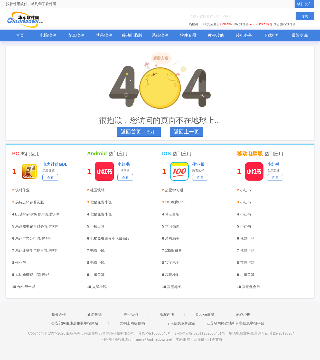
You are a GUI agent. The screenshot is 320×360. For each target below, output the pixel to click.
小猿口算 (97, 226)
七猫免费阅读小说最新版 (110, 238)
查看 (50, 177)
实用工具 (273, 171)
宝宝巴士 (172, 262)
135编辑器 (173, 250)
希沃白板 (172, 214)
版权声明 (167, 314)
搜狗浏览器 (288, 24)
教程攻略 (216, 35)
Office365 (226, 24)
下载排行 (272, 35)
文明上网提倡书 (132, 323)
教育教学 (198, 171)
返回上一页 (186, 131)
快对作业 (22, 190)
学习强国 (172, 226)
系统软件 (160, 35)
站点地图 (243, 314)
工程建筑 (48, 171)
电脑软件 (48, 35)
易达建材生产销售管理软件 (36, 250)
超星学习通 (174, 190)
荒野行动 (247, 238)
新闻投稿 (94, 314)
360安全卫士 (210, 24)
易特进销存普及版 (29, 202)
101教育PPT (175, 202)
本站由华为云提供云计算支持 (199, 339)
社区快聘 (97, 190)
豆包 (276, 24)
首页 (20, 35)
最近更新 (300, 35)
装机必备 (244, 35)
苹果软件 (104, 35)
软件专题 (188, 35)
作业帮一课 (26, 287)
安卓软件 (76, 35)
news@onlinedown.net (154, 339)
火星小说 (99, 287)
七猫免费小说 (101, 202)
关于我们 (131, 314)
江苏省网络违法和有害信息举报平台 (235, 323)
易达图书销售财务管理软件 (36, 226)
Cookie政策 (205, 314)
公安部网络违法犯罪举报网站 (74, 323)
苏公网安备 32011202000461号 (200, 333)
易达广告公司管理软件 (33, 238)
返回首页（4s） (139, 131)
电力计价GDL (55, 164)
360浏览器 (241, 24)
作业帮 (20, 262)
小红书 (123, 164)
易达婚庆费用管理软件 (33, 275)
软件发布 (304, 4)
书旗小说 (97, 250)
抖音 (269, 24)
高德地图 (172, 275)
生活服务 (123, 171)
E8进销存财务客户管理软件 (37, 214)
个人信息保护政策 (181, 323)
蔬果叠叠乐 (251, 287)
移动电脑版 (132, 35)
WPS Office (258, 24)
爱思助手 (172, 238)
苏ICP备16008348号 (154, 333)
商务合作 (58, 314)
